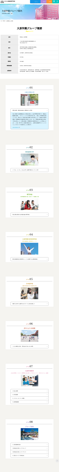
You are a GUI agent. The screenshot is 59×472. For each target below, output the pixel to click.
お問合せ (50, 1)
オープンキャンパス (36, 1)
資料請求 (44, 1)
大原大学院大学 (15, 127)
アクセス (54, 2)
